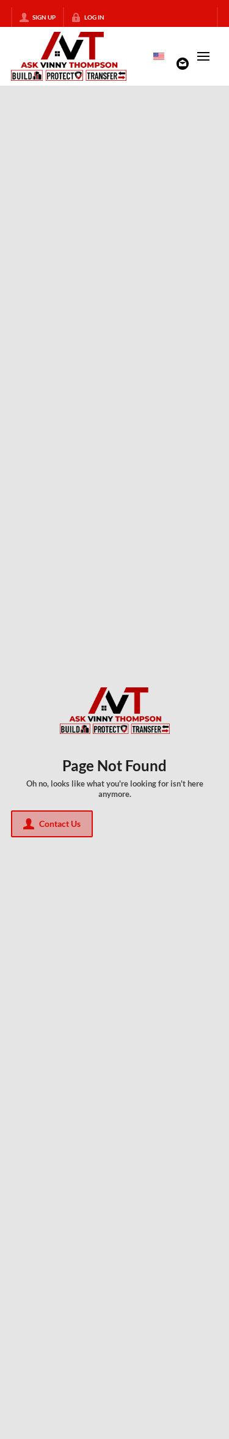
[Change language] (158, 56)
